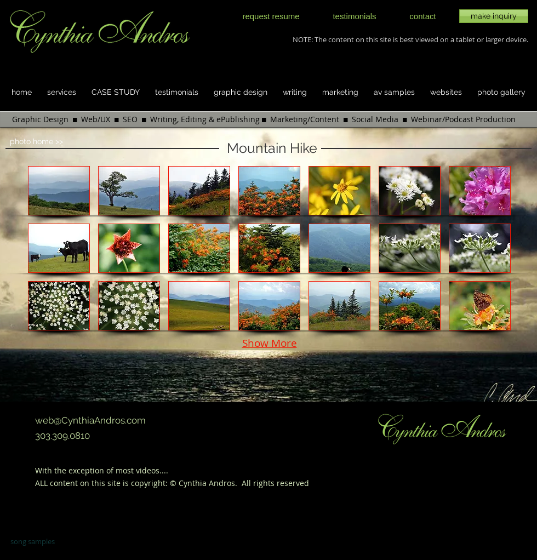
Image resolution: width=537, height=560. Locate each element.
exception (87, 470)
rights (264, 483)
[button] (59, 190)
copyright (148, 483)
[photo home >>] (47, 142)
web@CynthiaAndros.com (90, 420)
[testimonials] (354, 16)
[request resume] (271, 16)
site (114, 483)
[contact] (422, 16)
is (127, 483)
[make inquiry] (493, 16)
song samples (32, 541)
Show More (269, 343)
